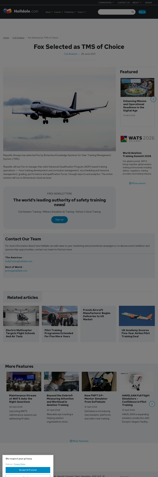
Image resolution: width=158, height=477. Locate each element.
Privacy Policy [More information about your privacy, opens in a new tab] (19, 473)
